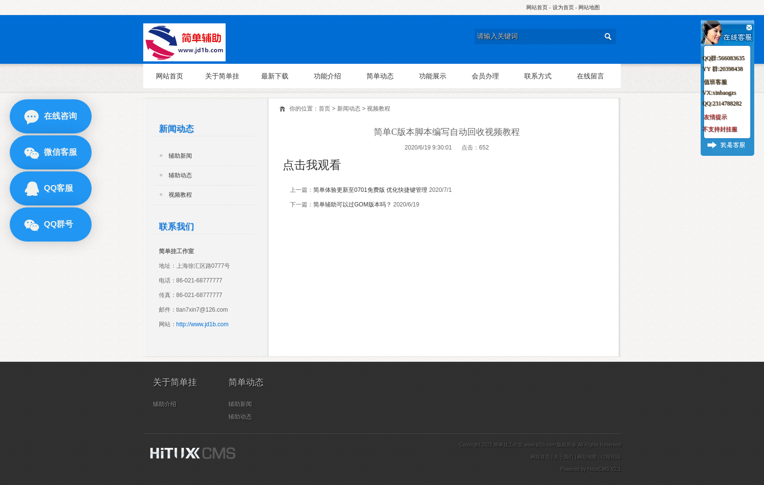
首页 (324, 108)
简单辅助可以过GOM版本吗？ (352, 204)
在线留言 (590, 76)
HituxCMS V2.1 (604, 469)
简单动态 (380, 76)
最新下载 (274, 76)
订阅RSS (611, 457)
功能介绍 (327, 76)
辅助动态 (180, 175)
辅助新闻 (180, 155)
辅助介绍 (164, 404)
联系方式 (538, 76)
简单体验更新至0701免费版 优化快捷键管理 (370, 190)
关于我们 (563, 457)
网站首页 (537, 7)
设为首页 (563, 7)
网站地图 (589, 7)
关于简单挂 (222, 76)
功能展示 (432, 76)
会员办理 (485, 76)
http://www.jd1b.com (202, 324)
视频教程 (378, 108)
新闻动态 (349, 108)
